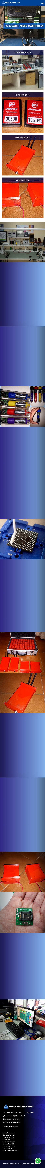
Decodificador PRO (8, 1137)
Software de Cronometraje (11, 1150)
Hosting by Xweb (28, 1164)
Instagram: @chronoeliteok (11, 1122)
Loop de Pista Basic (9, 1142)
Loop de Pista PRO (8, 1144)
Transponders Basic (9, 1146)
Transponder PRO (8, 1148)
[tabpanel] (22, 26)
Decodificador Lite (8, 1133)
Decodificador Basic (9, 1135)
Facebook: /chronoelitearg (11, 1119)
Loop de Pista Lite (8, 1139)
